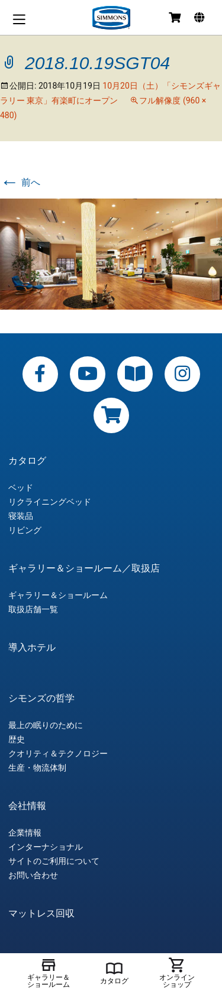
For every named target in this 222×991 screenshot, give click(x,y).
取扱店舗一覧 (33, 609)
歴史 (16, 739)
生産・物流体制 (37, 767)
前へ (20, 182)
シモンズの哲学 (41, 698)
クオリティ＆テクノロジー (58, 753)
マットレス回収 (41, 913)
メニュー (19, 19)
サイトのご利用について (53, 861)
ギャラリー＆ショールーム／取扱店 (84, 568)
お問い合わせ (33, 875)
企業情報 (24, 832)
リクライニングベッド (49, 502)
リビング (24, 530)
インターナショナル (45, 847)
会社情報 (27, 806)
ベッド (20, 487)
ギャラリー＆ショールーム (58, 595)
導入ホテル (32, 647)
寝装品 (20, 516)
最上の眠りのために (45, 725)
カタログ (27, 461)
